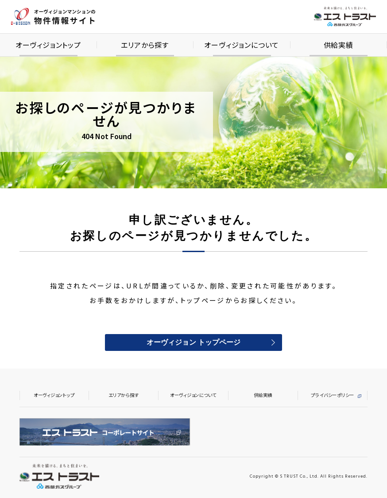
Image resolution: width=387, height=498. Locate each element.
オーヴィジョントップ (54, 395)
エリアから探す (123, 395)
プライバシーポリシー (332, 395)
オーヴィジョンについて (193, 395)
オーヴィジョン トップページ (193, 343)
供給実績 (263, 395)
